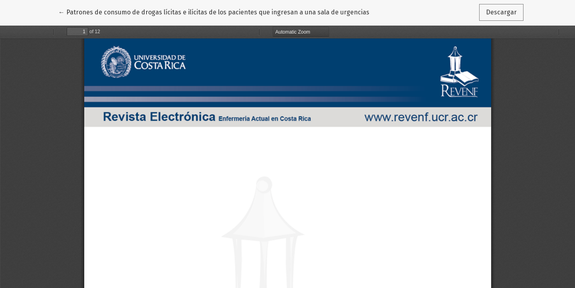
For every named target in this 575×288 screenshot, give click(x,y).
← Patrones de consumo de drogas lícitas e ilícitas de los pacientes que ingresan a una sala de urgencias (213, 11)
